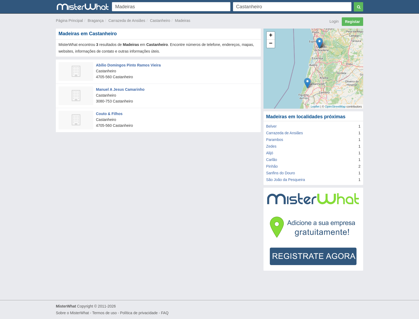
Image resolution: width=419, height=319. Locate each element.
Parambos (274, 139)
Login (334, 21)
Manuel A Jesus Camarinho (120, 89)
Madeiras (183, 20)
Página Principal (69, 20)
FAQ (165, 313)
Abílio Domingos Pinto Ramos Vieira (128, 65)
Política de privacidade (139, 313)
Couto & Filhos (109, 114)
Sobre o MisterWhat (72, 313)
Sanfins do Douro (280, 173)
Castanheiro (160, 20)
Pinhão (272, 166)
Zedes (271, 146)
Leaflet (315, 106)
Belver (271, 126)
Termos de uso (104, 313)
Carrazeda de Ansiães (126, 20)
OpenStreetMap (335, 106)
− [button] (271, 44)
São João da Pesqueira (285, 180)
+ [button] (271, 36)
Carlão (271, 159)
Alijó (269, 153)
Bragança (96, 20)
